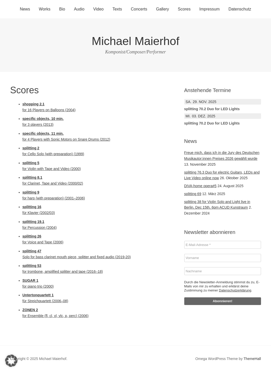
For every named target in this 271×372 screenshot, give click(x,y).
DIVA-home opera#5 (200, 186)
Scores (184, 9)
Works (44, 9)
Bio (62, 9)
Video (98, 9)
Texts (117, 9)
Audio (79, 9)
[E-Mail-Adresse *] (222, 245)
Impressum (209, 9)
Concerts (139, 9)
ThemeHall (252, 359)
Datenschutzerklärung (235, 290)
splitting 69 (192, 194)
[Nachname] (222, 271)
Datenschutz (240, 9)
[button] (11, 361)
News (25, 9)
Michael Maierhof (135, 41)
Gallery (162, 9)
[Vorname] (222, 258)
